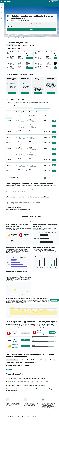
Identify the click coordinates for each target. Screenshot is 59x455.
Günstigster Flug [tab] (10, 45)
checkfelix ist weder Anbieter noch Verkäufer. (32, 420)
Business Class (25, 367)
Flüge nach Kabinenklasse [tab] (12, 359)
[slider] (50, 108)
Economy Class (9, 369)
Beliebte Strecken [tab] (50, 359)
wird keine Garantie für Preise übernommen (32, 416)
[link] (12, 93)
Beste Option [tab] (17, 45)
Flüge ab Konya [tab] (22, 359)
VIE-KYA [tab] (31, 189)
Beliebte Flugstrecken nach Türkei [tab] (30, 362)
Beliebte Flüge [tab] (19, 362)
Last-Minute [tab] (25, 45)
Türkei (12, 37)
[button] (2, 1)
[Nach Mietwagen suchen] (1, 10)
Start (6, 37)
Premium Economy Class (44, 367)
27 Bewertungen (15, 341)
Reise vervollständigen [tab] (40, 359)
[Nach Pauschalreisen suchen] (1, 12)
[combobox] (11, 20)
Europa (9, 37)
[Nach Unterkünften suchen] (1, 7)
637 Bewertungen (15, 347)
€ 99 (9, 16)
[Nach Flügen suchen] (1, 5)
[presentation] (24, 18)
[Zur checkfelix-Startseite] (7, 1)
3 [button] (49, 177)
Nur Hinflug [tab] (32, 45)
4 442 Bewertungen (41, 334)
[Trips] (1, 15)
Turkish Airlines (15, 331)
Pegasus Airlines (15, 344)
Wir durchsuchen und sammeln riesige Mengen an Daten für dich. (32, 422)
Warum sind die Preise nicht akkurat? (32, 424)
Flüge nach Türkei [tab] (30, 359)
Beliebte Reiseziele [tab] (10, 362)
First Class (8, 367)
